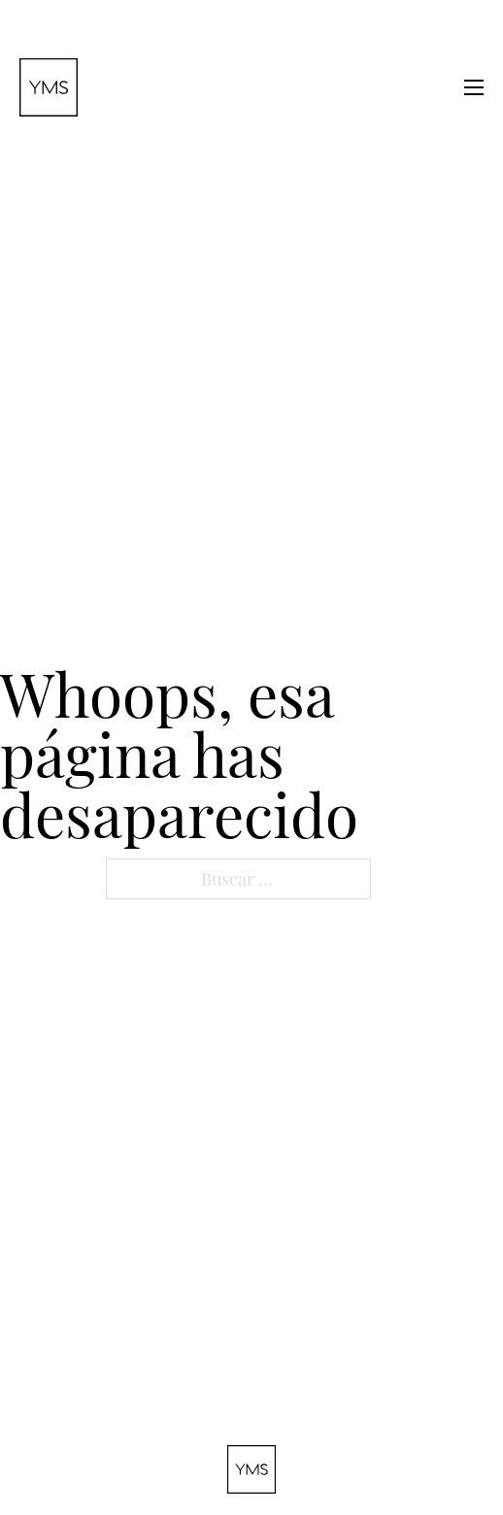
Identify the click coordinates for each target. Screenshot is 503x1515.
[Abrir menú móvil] (474, 87)
